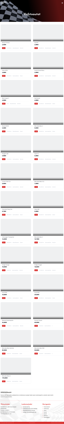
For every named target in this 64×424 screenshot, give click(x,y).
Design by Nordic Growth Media (57, 422)
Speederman (4, 3)
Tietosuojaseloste (32, 422)
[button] (62, 3)
